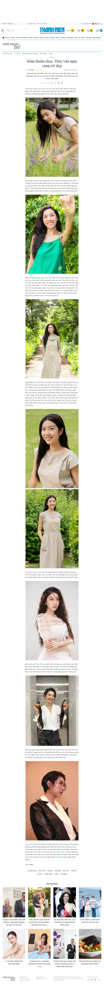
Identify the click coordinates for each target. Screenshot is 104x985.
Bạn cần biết (31, 23)
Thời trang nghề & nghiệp (30, 53)
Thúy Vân (45, 89)
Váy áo (39, 874)
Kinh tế (18, 37)
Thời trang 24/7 (7, 53)
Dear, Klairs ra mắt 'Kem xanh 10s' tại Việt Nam (90, 920)
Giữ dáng (17, 53)
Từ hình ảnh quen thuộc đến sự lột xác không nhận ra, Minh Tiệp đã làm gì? (64, 964)
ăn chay (66, 871)
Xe (79, 37)
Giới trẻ (36, 37)
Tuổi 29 (73, 871)
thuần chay (32, 871)
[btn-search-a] (8, 30)
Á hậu (56, 874)
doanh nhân (60, 852)
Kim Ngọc (31, 70)
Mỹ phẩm (63, 874)
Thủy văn (42, 871)
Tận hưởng (43, 53)
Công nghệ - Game (72, 37)
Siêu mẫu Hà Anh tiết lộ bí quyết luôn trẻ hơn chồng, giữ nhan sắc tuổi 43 (39, 922)
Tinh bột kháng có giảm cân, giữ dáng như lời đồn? (90, 962)
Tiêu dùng (89, 37)
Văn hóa (52, 37)
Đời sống (23, 37)
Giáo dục (41, 37)
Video (83, 37)
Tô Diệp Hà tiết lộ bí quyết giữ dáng (15, 962)
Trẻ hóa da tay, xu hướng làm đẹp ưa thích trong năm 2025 (39, 964)
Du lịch (47, 37)
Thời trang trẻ (96, 37)
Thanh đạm (48, 874)
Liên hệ (44, 23)
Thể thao (63, 37)
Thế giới (12, 37)
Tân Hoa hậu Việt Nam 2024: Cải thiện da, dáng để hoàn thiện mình (65, 922)
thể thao (56, 667)
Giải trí (58, 37)
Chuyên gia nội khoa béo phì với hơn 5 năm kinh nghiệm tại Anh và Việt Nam (14, 922)
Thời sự (7, 37)
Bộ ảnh (50, 871)
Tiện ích (38, 23)
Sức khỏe (30, 37)
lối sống (58, 871)
